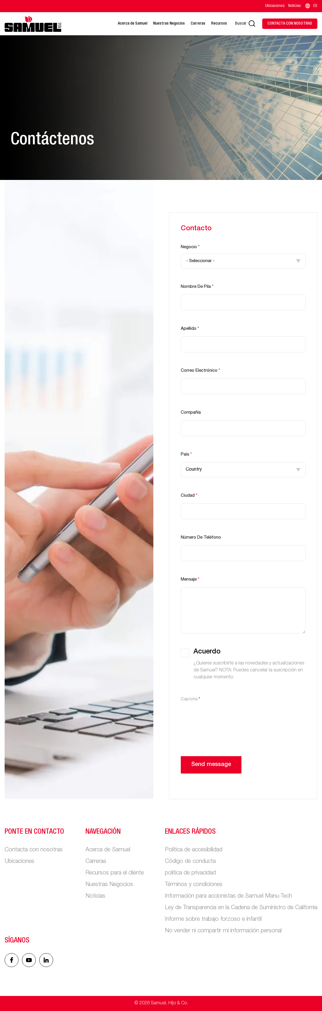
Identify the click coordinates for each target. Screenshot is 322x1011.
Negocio (190, 247)
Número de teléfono (201, 537)
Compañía (191, 412)
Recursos (219, 24)
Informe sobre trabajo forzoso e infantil (213, 919)
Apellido (190, 329)
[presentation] (225, 718)
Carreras (198, 24)
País (186, 454)
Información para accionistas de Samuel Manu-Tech (228, 896)
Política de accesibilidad (193, 850)
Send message (211, 765)
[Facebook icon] (11, 960)
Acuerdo (207, 652)
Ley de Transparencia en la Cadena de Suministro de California (241, 908)
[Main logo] (33, 24)
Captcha (190, 699)
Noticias (294, 6)
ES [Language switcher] (310, 6)
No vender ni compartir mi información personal (223, 931)
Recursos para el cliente (114, 873)
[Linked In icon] (29, 960)
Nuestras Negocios (169, 24)
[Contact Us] (289, 24)
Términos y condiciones (193, 885)
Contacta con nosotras (34, 850)
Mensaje (190, 579)
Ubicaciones (275, 6)
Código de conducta (190, 862)
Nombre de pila (197, 287)
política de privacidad (190, 873)
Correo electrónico (200, 371)
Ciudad (189, 495)
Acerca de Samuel (132, 24)
